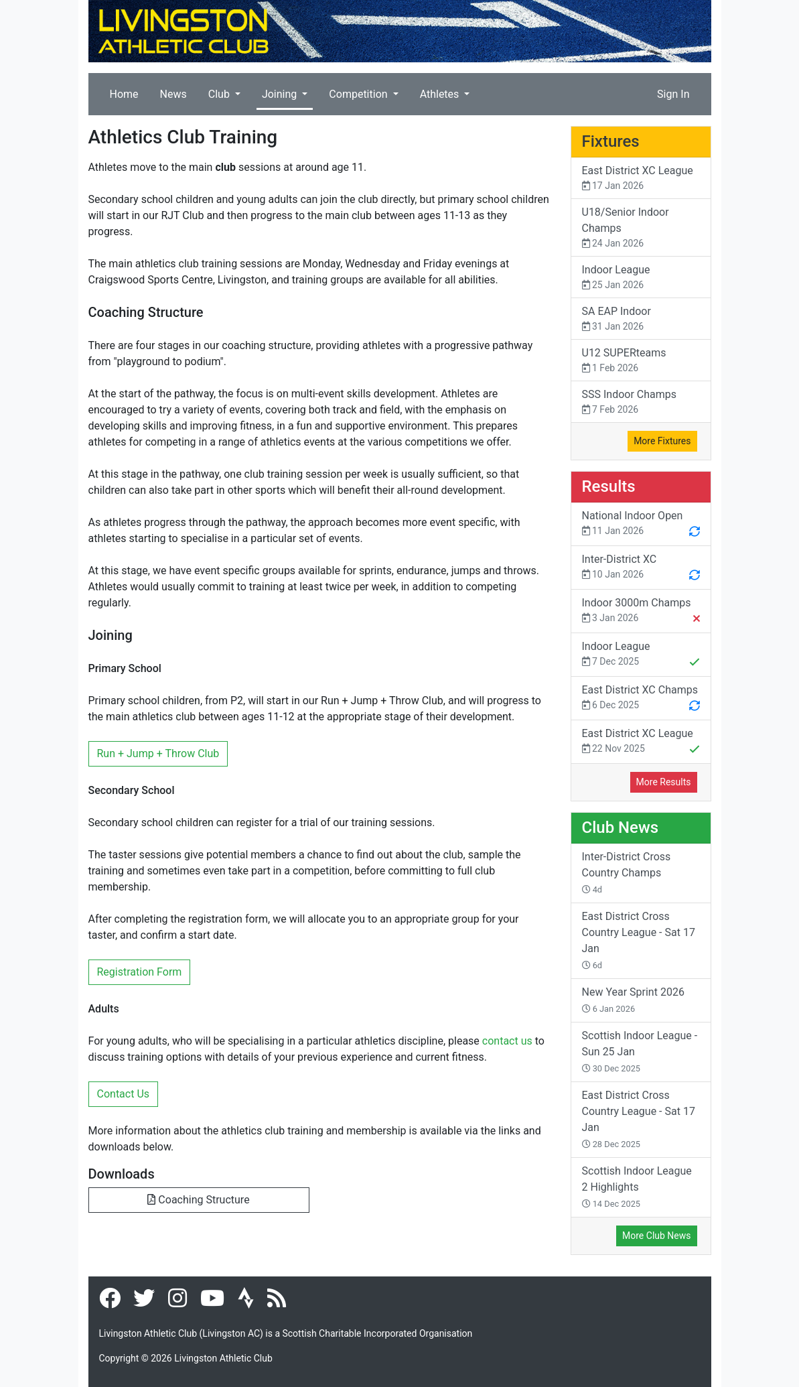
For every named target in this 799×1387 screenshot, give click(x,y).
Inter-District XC (641, 568)
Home (124, 94)
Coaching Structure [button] (198, 1199)
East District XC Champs (641, 698)
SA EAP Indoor (641, 319)
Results (609, 486)
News (173, 94)
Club (220, 94)
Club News (620, 827)
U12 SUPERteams (641, 360)
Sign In (673, 94)
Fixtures (611, 141)
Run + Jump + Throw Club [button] (158, 753)
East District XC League (641, 178)
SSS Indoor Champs (641, 402)
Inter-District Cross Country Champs (626, 872)
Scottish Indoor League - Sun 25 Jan (640, 1051)
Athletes (441, 94)
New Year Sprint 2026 (633, 1000)
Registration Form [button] (139, 972)
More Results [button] (663, 782)
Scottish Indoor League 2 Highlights (637, 1187)
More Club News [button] (656, 1235)
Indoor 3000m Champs (641, 611)
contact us (507, 1041)
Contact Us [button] (123, 1093)
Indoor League (641, 277)
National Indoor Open (641, 524)
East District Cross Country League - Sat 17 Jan (638, 940)
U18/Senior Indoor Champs (641, 228)
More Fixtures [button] (662, 441)
